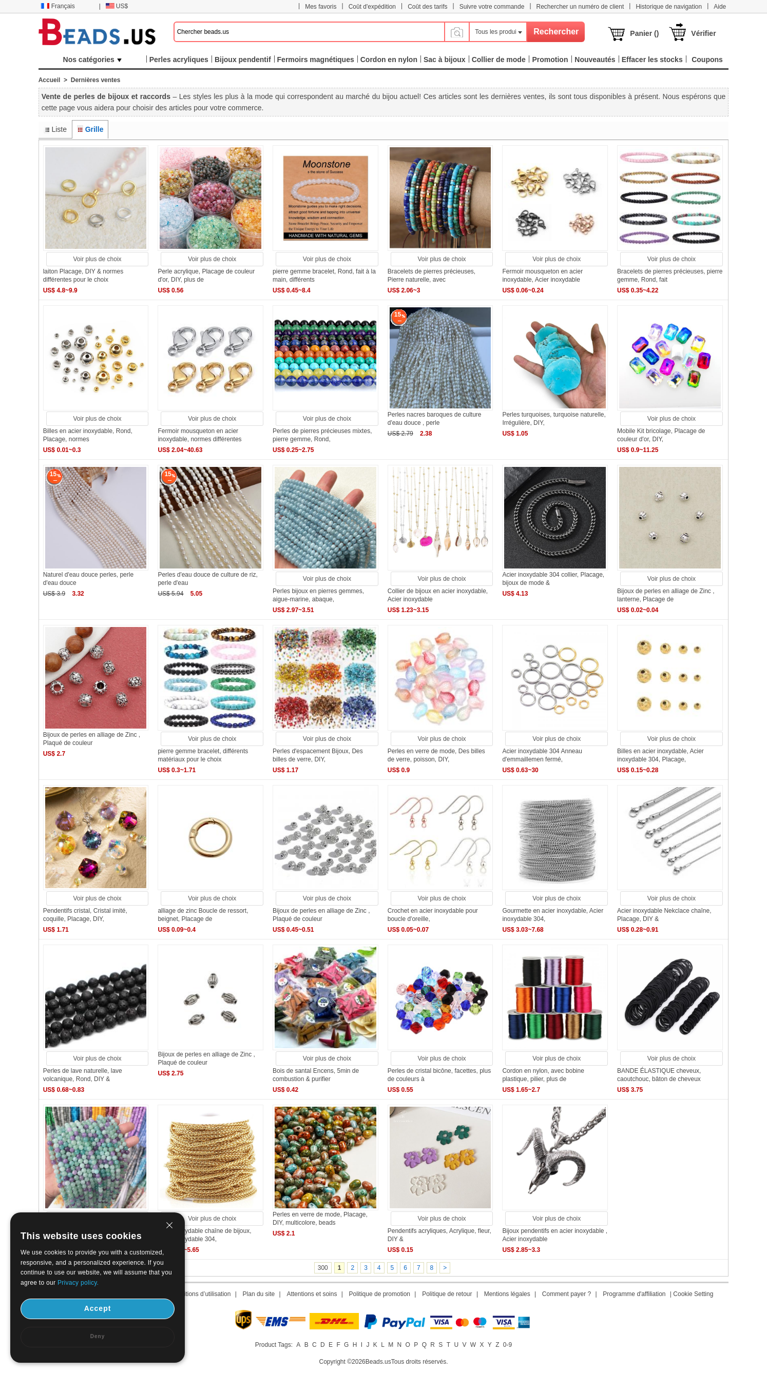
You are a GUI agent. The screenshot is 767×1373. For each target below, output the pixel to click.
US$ (117, 6)
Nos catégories (92, 59)
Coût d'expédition (372, 6)
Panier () (644, 33)
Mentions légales (507, 1294)
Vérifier (703, 33)
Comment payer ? (566, 1294)
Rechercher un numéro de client (580, 6)
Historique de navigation (669, 6)
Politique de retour (447, 1294)
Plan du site (259, 1294)
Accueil (50, 80)
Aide (720, 6)
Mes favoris (320, 6)
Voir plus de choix (97, 259)
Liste (59, 129)
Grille (94, 129)
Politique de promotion (379, 1294)
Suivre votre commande (492, 6)
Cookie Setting (693, 1294)
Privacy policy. (78, 1282)
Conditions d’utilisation (200, 1294)
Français (58, 6)
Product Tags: (274, 1344)
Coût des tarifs (427, 6)
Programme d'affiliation (634, 1294)
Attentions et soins (311, 1294)
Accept (97, 1308)
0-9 (507, 1344)
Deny (97, 1336)
